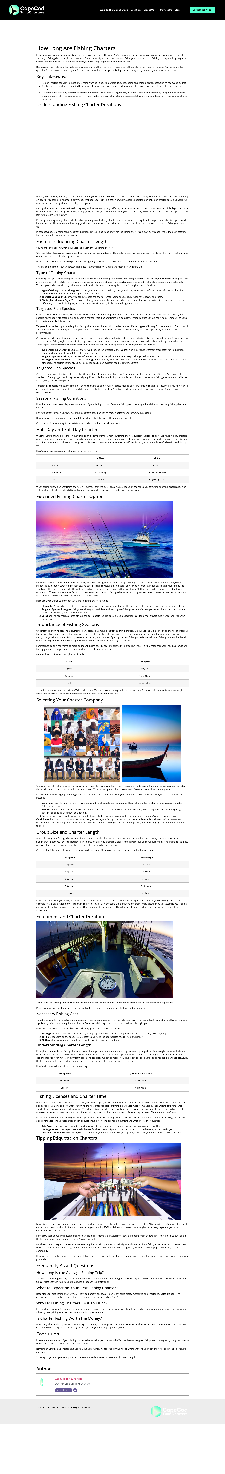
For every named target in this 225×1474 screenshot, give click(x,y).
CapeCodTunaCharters (68, 1379)
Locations (136, 10)
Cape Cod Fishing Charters (114, 10)
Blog (177, 10)
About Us (150, 9)
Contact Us (166, 10)
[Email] (75, 1390)
